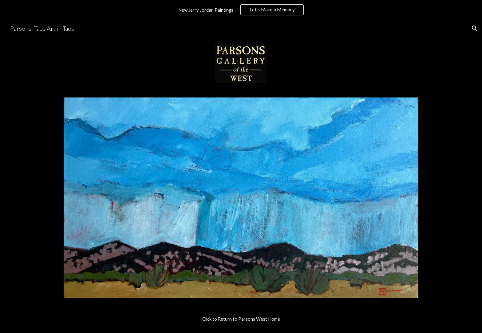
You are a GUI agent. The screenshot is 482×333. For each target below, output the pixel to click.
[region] (241, 10)
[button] (474, 28)
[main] (241, 319)
